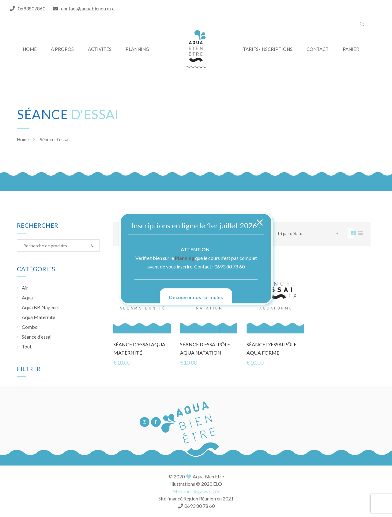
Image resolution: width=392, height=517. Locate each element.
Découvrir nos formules (196, 297)
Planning (184, 258)
